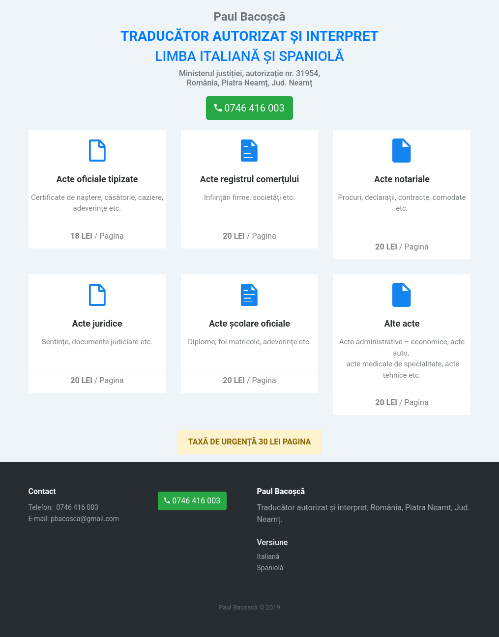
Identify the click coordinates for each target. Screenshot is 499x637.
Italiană (268, 556)
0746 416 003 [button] (249, 108)
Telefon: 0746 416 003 (64, 507)
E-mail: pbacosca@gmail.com (74, 519)
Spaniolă (270, 568)
